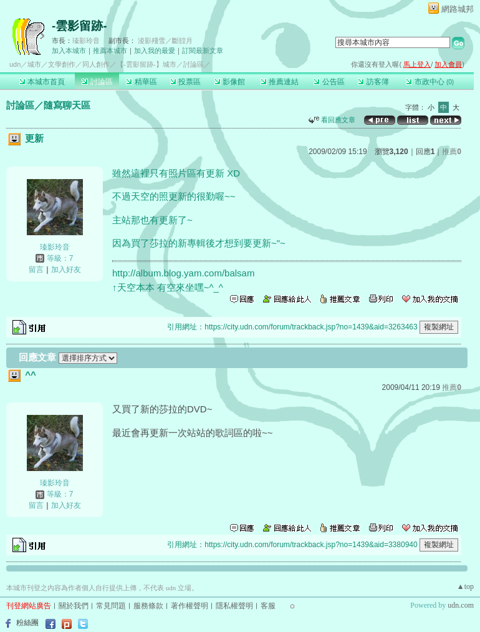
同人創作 (96, 64)
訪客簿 (373, 81)
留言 (36, 269)
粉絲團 (27, 622)
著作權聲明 (189, 605)
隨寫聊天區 (67, 105)
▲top (465, 586)
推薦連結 (280, 81)
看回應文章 (332, 120)
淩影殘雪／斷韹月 (165, 40)
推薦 (451, 151)
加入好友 (66, 269)
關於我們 (74, 605)
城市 (34, 64)
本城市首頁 (42, 81)
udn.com (461, 605)
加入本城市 (69, 50)
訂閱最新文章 (202, 50)
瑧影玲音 (86, 40)
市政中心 (430, 81)
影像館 (229, 81)
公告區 (329, 81)
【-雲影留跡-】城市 (146, 64)
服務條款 (148, 605)
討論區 (97, 81)
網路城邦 (457, 9)
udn (15, 64)
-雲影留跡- (79, 25)
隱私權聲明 (234, 605)
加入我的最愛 (154, 50)
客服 (268, 605)
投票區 (185, 81)
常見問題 (111, 605)
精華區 (141, 81)
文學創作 (61, 64)
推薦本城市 (110, 50)
